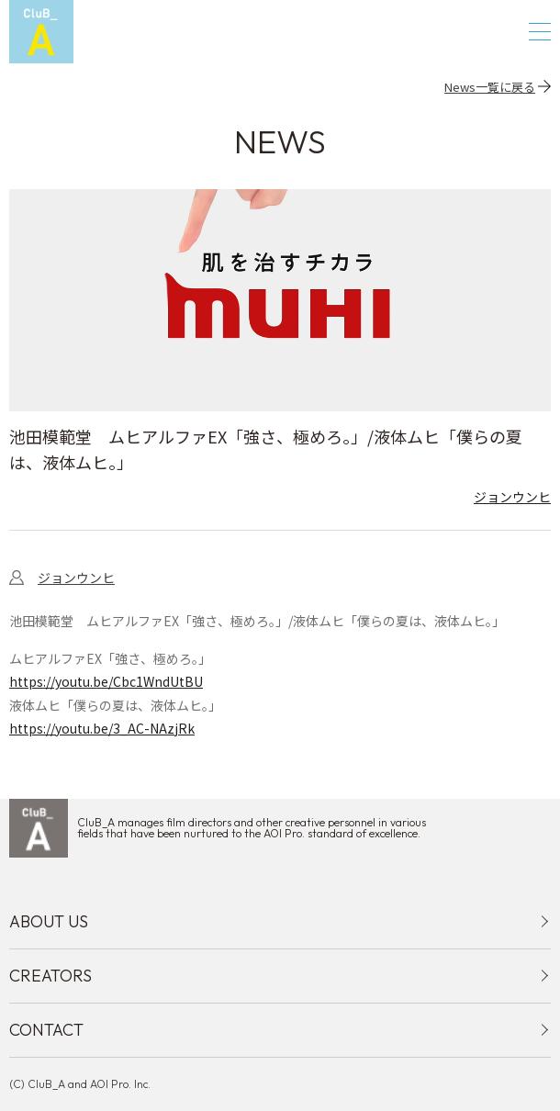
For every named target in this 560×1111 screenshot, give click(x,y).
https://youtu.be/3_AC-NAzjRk (102, 728)
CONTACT (46, 1029)
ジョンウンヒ (512, 497)
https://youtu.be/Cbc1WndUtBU (106, 681)
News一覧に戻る (489, 86)
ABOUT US (48, 921)
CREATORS (50, 975)
